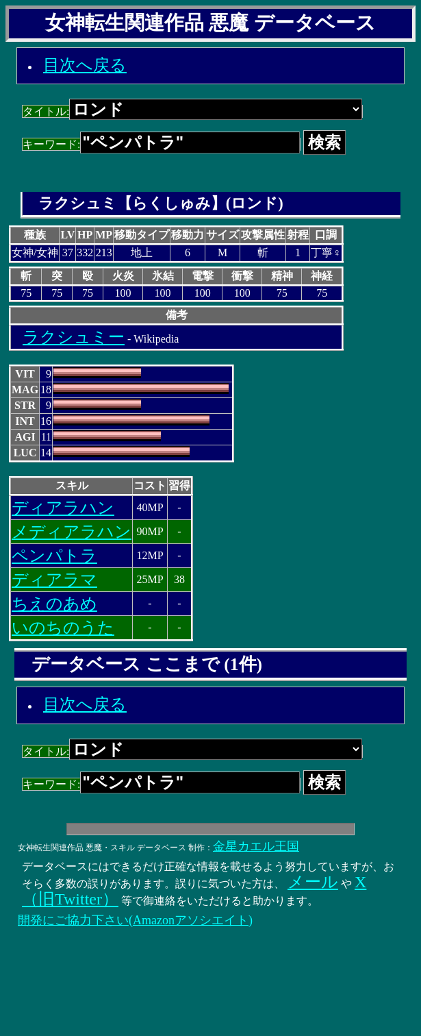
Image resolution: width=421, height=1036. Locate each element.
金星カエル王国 (256, 846)
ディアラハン (63, 508)
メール (313, 882)
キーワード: (161, 144)
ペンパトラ (54, 556)
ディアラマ (54, 580)
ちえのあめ (54, 604)
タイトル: (192, 111)
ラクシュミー (74, 337)
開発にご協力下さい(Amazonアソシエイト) (135, 920)
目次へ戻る (85, 65)
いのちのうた (63, 628)
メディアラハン (71, 532)
